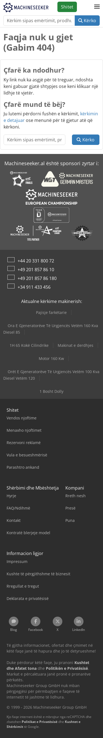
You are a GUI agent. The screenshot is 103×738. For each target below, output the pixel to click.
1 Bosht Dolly (51, 391)
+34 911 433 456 (34, 287)
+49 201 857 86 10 (36, 270)
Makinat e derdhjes (75, 345)
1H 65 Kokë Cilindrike (29, 345)
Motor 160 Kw (51, 358)
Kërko (87, 21)
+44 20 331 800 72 (36, 261)
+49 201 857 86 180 (37, 278)
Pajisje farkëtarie (51, 312)
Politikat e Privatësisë (39, 721)
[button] (97, 7)
